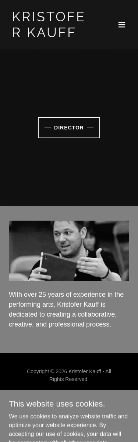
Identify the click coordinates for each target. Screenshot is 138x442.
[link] (51, 35)
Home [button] (69, 396)
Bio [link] (69, 405)
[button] (121, 24)
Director (69, 128)
